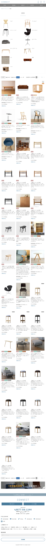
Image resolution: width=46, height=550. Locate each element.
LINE (4, 521)
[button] (44, 77)
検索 (38, 2)
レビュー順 (22, 77)
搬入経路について (26, 527)
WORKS (32, 5)
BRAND (13, 5)
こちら (24, 512)
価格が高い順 (13, 77)
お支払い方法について (5, 527)
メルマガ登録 (34, 504)
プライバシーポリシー (18, 529)
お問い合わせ (12, 504)
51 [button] (42, 77)
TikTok (20, 519)
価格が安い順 (8, 77)
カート (41, 2)
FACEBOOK (28, 519)
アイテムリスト (6, 8)
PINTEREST (37, 519)
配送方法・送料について (16, 527)
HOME (2, 8)
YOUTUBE (13, 519)
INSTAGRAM (4, 519)
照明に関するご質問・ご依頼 (30, 529)
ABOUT (23, 5)
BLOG (41, 5)
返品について (34, 527)
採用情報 (23, 539)
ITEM (4, 5)
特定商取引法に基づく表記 (6, 529)
